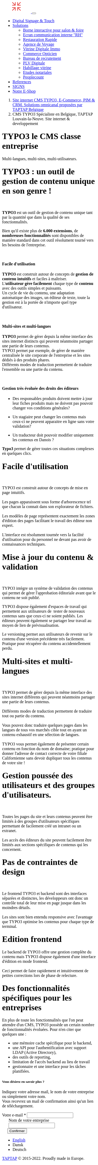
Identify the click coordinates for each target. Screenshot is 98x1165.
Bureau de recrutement (42, 58)
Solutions (20, 25)
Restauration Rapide (40, 39)
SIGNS (19, 86)
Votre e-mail (14, 1115)
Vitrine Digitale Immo (41, 49)
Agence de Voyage (38, 44)
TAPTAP (9, 1158)
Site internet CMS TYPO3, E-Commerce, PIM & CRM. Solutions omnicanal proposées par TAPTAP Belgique (54, 105)
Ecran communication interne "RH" (53, 35)
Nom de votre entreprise (29, 1120)
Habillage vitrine (37, 67)
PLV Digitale (34, 63)
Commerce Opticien (40, 53)
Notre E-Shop (24, 91)
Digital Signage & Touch (33, 21)
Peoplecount (33, 77)
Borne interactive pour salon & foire (53, 30)
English (19, 1140)
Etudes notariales (37, 72)
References (22, 82)
